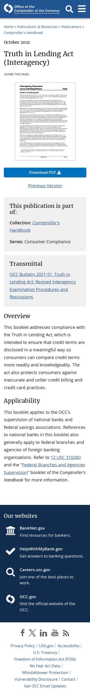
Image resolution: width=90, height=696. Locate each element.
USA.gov (46, 645)
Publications (71, 26)
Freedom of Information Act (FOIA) (45, 659)
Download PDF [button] (42, 172)
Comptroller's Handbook (23, 32)
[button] (69, 9)
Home (8, 26)
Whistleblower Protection (45, 672)
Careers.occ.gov (35, 569)
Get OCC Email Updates (45, 686)
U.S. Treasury (45, 652)
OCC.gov (28, 596)
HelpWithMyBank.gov (41, 549)
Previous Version (45, 185)
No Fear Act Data (45, 665)
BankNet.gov (32, 528)
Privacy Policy (23, 645)
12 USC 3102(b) (66, 457)
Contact (68, 679)
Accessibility (68, 645)
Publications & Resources (37, 26)
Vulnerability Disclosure (36, 679)
